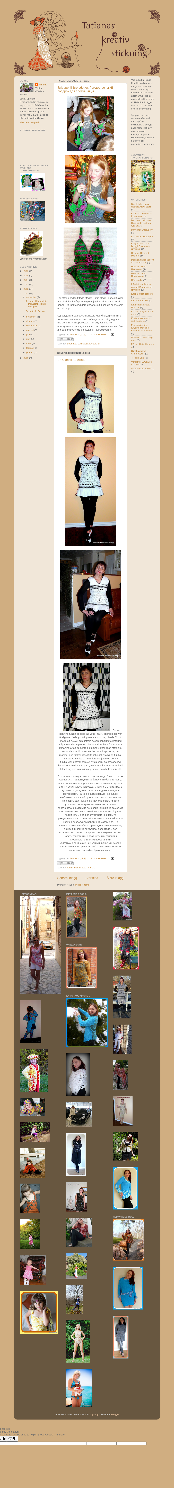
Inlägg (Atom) (82, 885)
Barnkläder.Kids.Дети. (142, 236)
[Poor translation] (12, 1439)
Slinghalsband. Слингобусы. (138, 352)
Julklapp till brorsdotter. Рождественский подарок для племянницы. (85, 89)
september (32, 325)
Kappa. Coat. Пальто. (142, 294)
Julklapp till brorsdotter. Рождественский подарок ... (37, 304)
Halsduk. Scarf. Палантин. (139, 268)
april (28, 339)
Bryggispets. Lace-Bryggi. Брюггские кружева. (140, 246)
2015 (26, 275)
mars (29, 343)
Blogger (115, 1414)
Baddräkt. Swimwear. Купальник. (84, 343)
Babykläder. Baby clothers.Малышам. (141, 205)
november (31, 316)
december (31, 297)
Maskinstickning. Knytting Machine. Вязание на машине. (142, 328)
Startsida (91, 878)
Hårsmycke (137, 280)
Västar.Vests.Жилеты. (142, 368)
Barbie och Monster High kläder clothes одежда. (141, 223)
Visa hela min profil (29, 122)
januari (30, 352)
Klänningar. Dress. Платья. (81, 867)
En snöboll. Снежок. (71, 360)
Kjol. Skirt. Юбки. (140, 300)
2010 (26, 358)
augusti (30, 330)
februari (30, 348)
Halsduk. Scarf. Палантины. (139, 274)
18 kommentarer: (98, 858)
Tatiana (42, 84)
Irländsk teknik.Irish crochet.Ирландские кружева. (141, 287)
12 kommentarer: (98, 334)
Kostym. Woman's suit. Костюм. (140, 319)
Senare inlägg (67, 878)
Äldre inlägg (115, 878)
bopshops (95, 1414)
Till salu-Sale (137, 357)
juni (28, 334)
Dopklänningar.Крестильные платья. (142, 261)
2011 (26, 293)
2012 (26, 289)
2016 (26, 271)
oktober (30, 321)
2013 (26, 284)
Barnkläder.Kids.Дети (142, 230)
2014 (26, 280)
